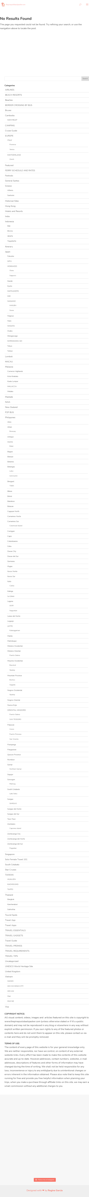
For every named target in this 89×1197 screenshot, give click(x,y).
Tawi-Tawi (11, 819)
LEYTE (10, 626)
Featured (9, 165)
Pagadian (13, 848)
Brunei (8, 110)
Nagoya (10, 316)
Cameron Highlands (15, 371)
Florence (13, 144)
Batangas (11, 466)
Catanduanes (12, 541)
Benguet (10, 481)
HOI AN (10, 991)
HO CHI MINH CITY (15, 986)
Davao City (11, 551)
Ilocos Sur (11, 576)
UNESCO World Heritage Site (19, 966)
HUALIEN (11, 879)
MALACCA (12, 386)
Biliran (9, 491)
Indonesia (9, 221)
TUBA (12, 486)
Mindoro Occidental (15, 646)
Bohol (9, 496)
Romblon (11, 759)
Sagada (12, 685)
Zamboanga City (13, 834)
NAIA (7, 402)
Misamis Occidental (15, 661)
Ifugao (9, 566)
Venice (12, 149)
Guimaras (11, 561)
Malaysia (9, 366)
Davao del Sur (12, 556)
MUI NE (10, 1001)
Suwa (12, 310)
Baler (11, 446)
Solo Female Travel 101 (16, 859)
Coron (12, 729)
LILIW (12, 605)
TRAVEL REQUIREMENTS (17, 951)
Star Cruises (10, 869)
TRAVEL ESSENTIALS (15, 930)
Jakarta (10, 236)
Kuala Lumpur (12, 381)
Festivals (9, 175)
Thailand (9, 895)
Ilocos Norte (12, 571)
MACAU (9, 361)
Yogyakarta (11, 241)
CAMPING (10, 125)
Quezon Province (14, 754)
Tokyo (9, 346)
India (7, 216)
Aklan (9, 427)
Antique (10, 437)
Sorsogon (11, 779)
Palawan (10, 725)
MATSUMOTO (13, 291)
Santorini (10, 195)
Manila (9, 636)
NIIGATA (11, 326)
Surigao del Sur (13, 814)
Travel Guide (11, 940)
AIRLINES (9, 89)
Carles (12, 586)
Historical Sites (12, 201)
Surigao (10, 799)
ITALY (9, 140)
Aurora (10, 442)
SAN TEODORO (15, 719)
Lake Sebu (13, 793)
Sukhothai (11, 909)
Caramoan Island (16, 525)
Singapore (10, 854)
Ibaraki (10, 281)
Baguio (10, 451)
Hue (9, 996)
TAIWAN (9, 874)
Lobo (11, 471)
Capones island (15, 828)
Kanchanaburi (12, 904)
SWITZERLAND (14, 155)
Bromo (10, 231)
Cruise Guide (11, 130)
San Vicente (14, 739)
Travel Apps (10, 925)
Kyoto (9, 286)
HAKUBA (13, 305)
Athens (10, 190)
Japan (7, 251)
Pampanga (11, 744)
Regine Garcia (55, 1190)
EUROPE (9, 135)
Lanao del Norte (13, 616)
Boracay (13, 431)
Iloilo (9, 581)
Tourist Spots (11, 915)
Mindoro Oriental (14, 651)
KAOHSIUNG (12, 884)
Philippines (10, 417)
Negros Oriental (13, 700)
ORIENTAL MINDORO (16, 710)
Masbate (9, 397)
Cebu (9, 546)
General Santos (12, 180)
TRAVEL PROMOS (13, 945)
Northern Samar (16, 769)
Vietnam (9, 976)
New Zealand (11, 407)
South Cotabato (13, 789)
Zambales (11, 824)
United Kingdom (12, 971)
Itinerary (9, 246)
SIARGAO (13, 803)
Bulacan (10, 506)
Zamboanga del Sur (15, 844)
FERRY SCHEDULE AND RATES (20, 170)
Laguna (10, 601)
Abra (9, 422)
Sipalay (12, 670)
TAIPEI (10, 889)
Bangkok (10, 899)
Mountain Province (14, 675)
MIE (9, 296)
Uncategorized (11, 961)
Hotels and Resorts (14, 211)
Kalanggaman (15, 630)
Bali (8, 226)
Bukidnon (11, 501)
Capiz (9, 536)
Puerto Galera (15, 655)
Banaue (10, 456)
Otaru (12, 270)
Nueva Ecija (12, 705)
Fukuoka (10, 256)
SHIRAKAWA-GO (14, 341)
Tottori (10, 351)
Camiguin (11, 531)
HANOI (10, 981)
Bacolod (13, 665)
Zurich (12, 159)
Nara (9, 321)
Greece (8, 186)
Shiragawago (12, 336)
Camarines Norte (14, 516)
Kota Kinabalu (12, 376)
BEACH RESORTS (13, 95)
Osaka (9, 331)
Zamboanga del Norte (16, 839)
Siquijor (10, 774)
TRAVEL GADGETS (14, 935)
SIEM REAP (12, 120)
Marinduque (12, 641)
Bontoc (12, 680)
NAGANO (11, 301)
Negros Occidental (14, 690)
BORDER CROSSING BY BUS (18, 105)
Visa (7, 1006)
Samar (9, 764)
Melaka (10, 391)
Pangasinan (11, 749)
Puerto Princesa (15, 734)
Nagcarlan (13, 610)
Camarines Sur (13, 521)
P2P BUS (9, 412)
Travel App (10, 920)
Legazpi (10, 621)
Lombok (9, 356)
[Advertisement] (24, 56)
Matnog (12, 784)
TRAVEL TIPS (11, 956)
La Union (10, 596)
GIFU (9, 261)
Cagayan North (13, 511)
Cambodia (9, 115)
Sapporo (13, 275)
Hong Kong (10, 206)
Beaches (9, 100)
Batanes (10, 461)
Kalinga (10, 591)
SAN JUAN (13, 476)
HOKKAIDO (12, 266)
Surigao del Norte (14, 809)
